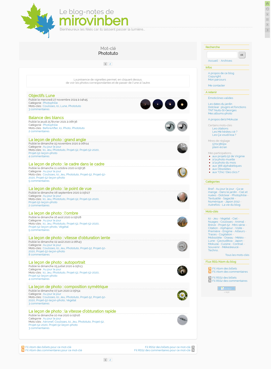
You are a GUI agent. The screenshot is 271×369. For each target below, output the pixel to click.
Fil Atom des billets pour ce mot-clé (48, 347)
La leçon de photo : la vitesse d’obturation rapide (72, 311)
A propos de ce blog (221, 73)
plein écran (219, 147)
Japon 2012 (232, 201)
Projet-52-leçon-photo (43, 153)
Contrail (238, 244)
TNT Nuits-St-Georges (222, 110)
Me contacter (216, 85)
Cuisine (226, 244)
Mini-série (238, 224)
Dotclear (224, 195)
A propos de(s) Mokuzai (223, 119)
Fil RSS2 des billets (224, 277)
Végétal (64, 226)
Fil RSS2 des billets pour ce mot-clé (168, 347)
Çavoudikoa (224, 240)
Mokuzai (213, 244)
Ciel (235, 218)
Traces (212, 234)
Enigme (227, 231)
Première (214, 231)
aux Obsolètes (221, 169)
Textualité (214, 198)
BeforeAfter (50, 128)
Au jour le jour (52, 146)
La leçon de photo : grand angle (57, 139)
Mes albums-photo (220, 113)
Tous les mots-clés (237, 255)
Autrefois (214, 204)
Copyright (214, 76)
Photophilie (50, 102)
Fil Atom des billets (224, 268)
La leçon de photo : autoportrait (57, 262)
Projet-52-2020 (89, 149)
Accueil (213, 60)
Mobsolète (215, 237)
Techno (213, 250)
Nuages (213, 221)
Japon (239, 240)
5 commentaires (39, 180)
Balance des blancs (46, 117)
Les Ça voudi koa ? (224, 134)
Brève (212, 224)
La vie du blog (231, 204)
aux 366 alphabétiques (227, 165)
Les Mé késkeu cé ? (224, 131)
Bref (211, 188)
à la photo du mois (224, 162)
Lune (63, 106)
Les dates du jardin (220, 103)
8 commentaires (39, 254)
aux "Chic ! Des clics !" (225, 172)
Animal (239, 221)
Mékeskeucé (230, 247)
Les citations (220, 128)
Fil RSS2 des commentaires (229, 280)
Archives (226, 60)
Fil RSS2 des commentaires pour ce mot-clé (162, 350)
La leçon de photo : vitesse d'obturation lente (69, 238)
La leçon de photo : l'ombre (53, 213)
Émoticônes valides (220, 98)
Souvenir (214, 247)
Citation (213, 228)
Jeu (49, 149)
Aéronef (48, 321)
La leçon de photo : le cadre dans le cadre (66, 164)
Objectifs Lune (42, 95)
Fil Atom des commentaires (230, 271)
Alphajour (226, 228)
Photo (67, 128)
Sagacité (228, 198)
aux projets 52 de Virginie (228, 156)
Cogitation (225, 234)
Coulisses (49, 106)
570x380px (219, 144)
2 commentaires (39, 131)
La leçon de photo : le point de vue (60, 188)
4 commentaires (39, 156)
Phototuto (74, 106)
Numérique (215, 201)
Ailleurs (240, 231)
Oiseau (228, 237)
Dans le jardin (228, 192)
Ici (57, 106)
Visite (238, 228)
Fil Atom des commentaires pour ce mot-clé (53, 350)
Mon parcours (217, 79)
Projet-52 (72, 149)
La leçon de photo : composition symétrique (68, 286)
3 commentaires (39, 109)
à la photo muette (223, 159)
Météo (239, 237)
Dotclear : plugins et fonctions (227, 107)
